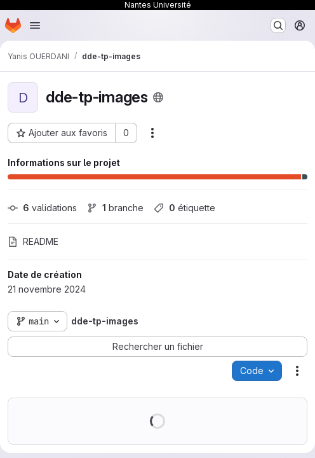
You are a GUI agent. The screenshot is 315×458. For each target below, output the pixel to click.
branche (115, 207)
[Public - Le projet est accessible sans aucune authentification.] (158, 97)
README (33, 241)
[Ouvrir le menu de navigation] (35, 25)
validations (42, 207)
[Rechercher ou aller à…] (278, 25)
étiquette (184, 207)
